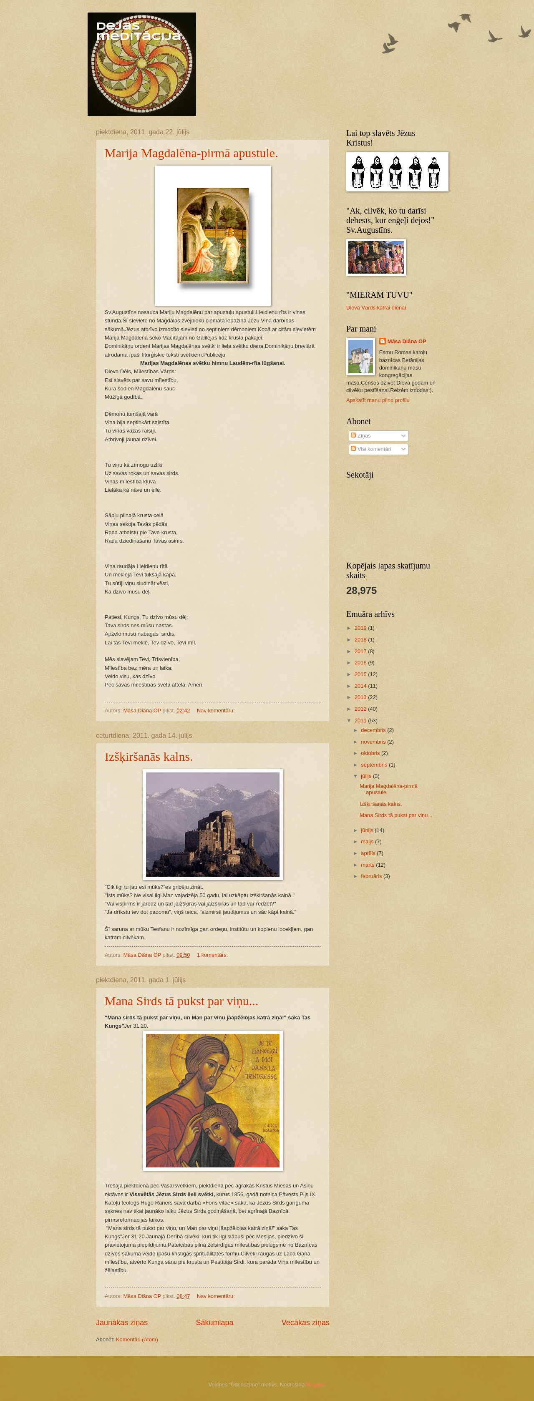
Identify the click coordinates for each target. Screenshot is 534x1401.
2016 (361, 662)
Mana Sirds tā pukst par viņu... (181, 1001)
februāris (372, 876)
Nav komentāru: (216, 710)
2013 (361, 697)
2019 (361, 628)
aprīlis (369, 853)
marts (368, 865)
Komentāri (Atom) (137, 1339)
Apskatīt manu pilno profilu (378, 400)
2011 (361, 720)
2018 (361, 639)
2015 (361, 674)
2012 (361, 709)
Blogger (315, 1384)
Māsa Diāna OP (407, 341)
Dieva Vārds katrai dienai (376, 307)
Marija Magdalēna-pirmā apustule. (191, 153)
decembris (374, 730)
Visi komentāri (371, 449)
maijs (368, 841)
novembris (374, 742)
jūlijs (367, 776)
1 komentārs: (213, 955)
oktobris (371, 753)
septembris (375, 765)
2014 (361, 686)
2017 (361, 651)
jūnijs (368, 830)
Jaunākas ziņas (122, 1322)
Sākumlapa (214, 1322)
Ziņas (360, 436)
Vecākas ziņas (306, 1322)
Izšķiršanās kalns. (149, 756)
